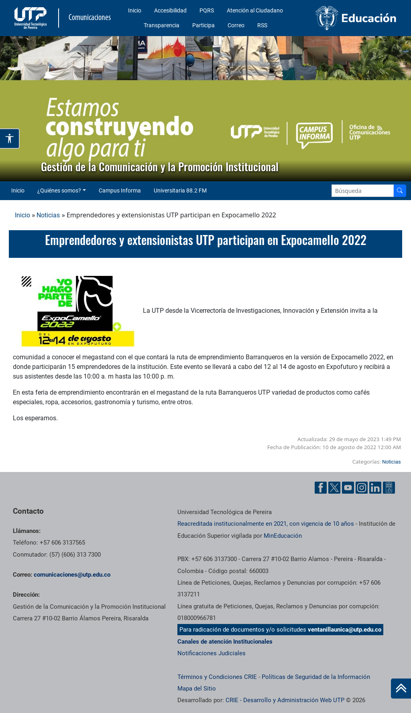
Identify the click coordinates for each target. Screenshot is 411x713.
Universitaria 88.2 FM (180, 190)
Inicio (134, 10)
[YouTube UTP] (348, 488)
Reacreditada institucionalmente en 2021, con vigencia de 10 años (265, 523)
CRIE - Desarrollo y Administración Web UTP (285, 700)
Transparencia (161, 25)
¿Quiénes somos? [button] (59, 190)
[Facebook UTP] (321, 488)
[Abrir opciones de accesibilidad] (10, 138)
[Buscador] (399, 190)
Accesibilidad (170, 10)
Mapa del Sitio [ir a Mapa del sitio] (196, 688)
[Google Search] (363, 190)
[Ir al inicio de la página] (401, 688)
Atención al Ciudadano (255, 10)
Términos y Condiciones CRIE (217, 677)
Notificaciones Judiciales (211, 653)
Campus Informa (120, 190)
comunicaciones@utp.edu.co (72, 574)
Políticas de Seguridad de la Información (316, 677)
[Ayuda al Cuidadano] (389, 488)
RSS (262, 25)
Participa (203, 25)
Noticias (48, 215)
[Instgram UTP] (362, 488)
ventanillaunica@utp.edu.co (344, 629)
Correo (236, 25)
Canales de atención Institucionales (225, 641)
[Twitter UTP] (334, 488)
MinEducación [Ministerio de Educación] (283, 535)
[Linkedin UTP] (375, 488)
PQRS (206, 10)
